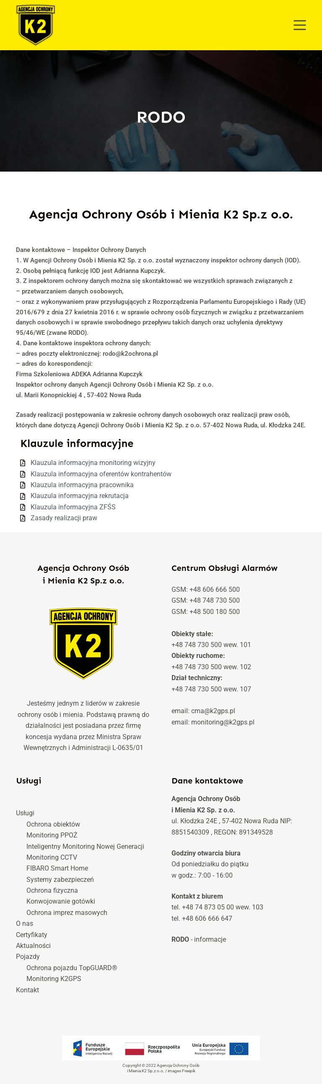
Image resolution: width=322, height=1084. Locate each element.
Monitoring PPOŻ (52, 835)
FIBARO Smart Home (57, 868)
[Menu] (299, 25)
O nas (24, 923)
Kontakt (27, 990)
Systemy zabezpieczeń (60, 880)
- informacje (198, 939)
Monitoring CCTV (51, 857)
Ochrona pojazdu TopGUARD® (71, 968)
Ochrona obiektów (53, 824)
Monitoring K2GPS (53, 979)
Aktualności (33, 946)
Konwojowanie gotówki (60, 901)
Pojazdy (28, 957)
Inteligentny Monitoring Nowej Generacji (85, 846)
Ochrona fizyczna (52, 890)
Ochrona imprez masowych (66, 913)
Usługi (25, 813)
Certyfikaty (31, 935)
